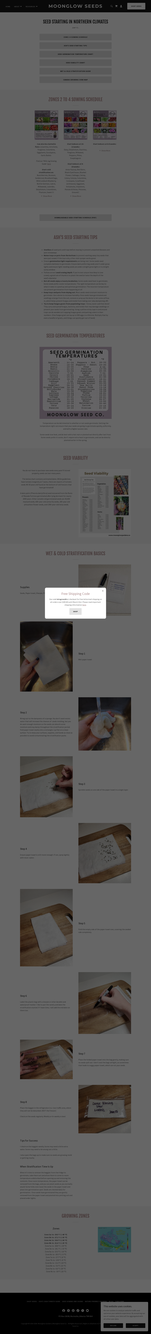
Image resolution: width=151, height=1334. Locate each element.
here (84, 605)
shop (75, 611)
